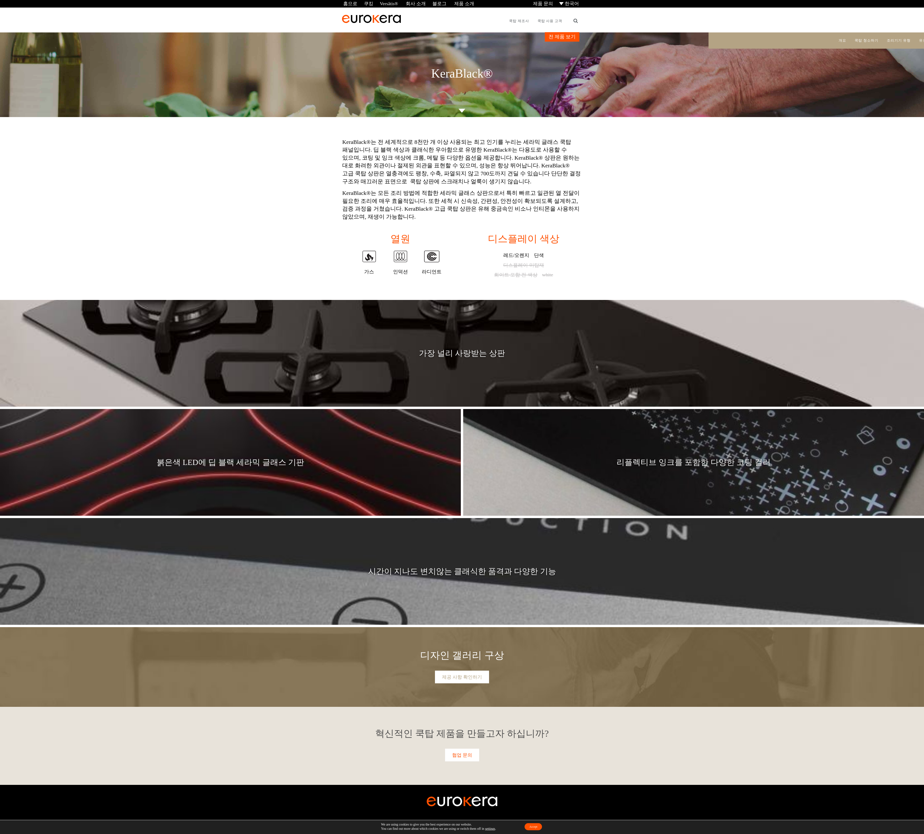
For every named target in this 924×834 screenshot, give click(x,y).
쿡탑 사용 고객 (550, 20)
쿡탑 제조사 (519, 20)
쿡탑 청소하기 (866, 40)
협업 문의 (462, 754)
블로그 (432, 3)
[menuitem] (570, 3)
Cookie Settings (516, 824)
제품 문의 (544, 3)
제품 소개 (454, 3)
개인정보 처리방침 (490, 824)
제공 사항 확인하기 (462, 676)
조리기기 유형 (899, 40)
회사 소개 (409, 3)
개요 (842, 40)
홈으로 (348, 3)
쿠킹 (366, 3)
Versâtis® (385, 3)
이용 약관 (468, 824)
